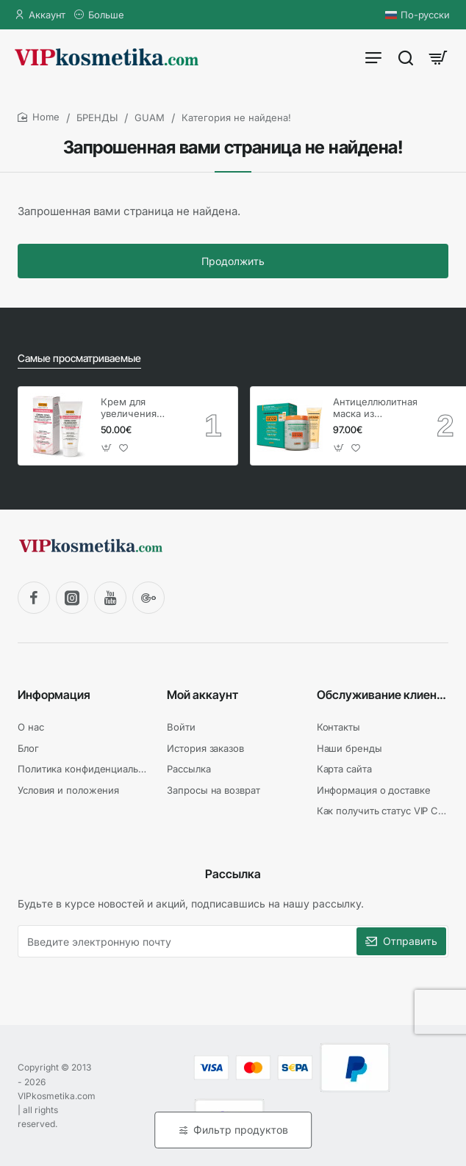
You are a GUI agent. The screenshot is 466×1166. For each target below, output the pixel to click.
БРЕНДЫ (97, 117)
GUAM (150, 117)
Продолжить (233, 261)
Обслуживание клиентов (382, 694)
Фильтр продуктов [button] (240, 1129)
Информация (54, 694)
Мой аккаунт (202, 694)
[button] (107, 447)
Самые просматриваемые (79, 358)
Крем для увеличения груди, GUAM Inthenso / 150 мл (141, 408)
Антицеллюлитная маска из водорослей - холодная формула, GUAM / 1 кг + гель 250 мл (375, 408)
